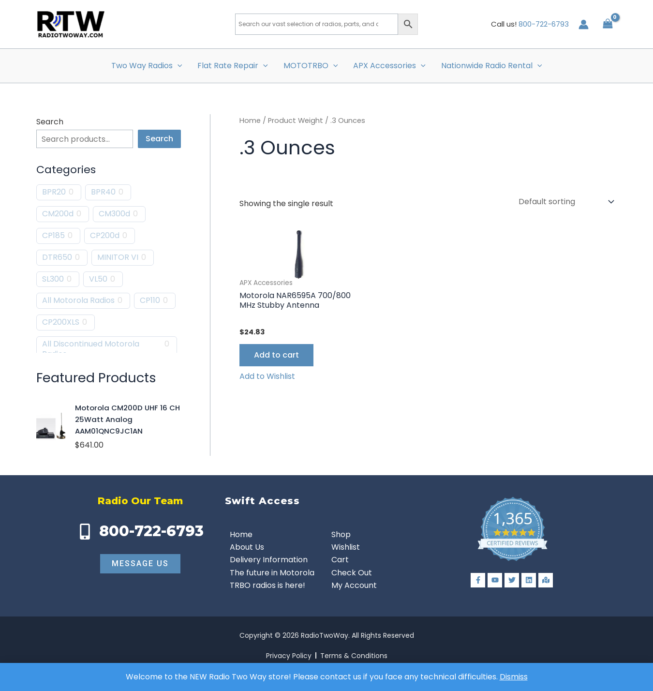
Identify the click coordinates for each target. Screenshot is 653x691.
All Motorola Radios (78, 301)
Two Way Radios (146, 65)
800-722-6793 (544, 24)
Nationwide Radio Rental (491, 65)
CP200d (104, 236)
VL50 (98, 279)
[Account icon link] (584, 24)
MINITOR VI (117, 258)
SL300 (53, 279)
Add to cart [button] (276, 355)
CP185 (53, 236)
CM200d (58, 214)
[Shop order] (565, 201)
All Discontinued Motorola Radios (90, 349)
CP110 (150, 301)
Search (49, 121)
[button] (177, 65)
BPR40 (103, 192)
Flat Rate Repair (232, 65)
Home (250, 120)
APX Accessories (389, 65)
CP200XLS (60, 322)
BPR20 (54, 192)
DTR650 (57, 258)
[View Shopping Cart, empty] (607, 24)
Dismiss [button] (514, 676)
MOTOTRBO (310, 65)
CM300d (114, 214)
